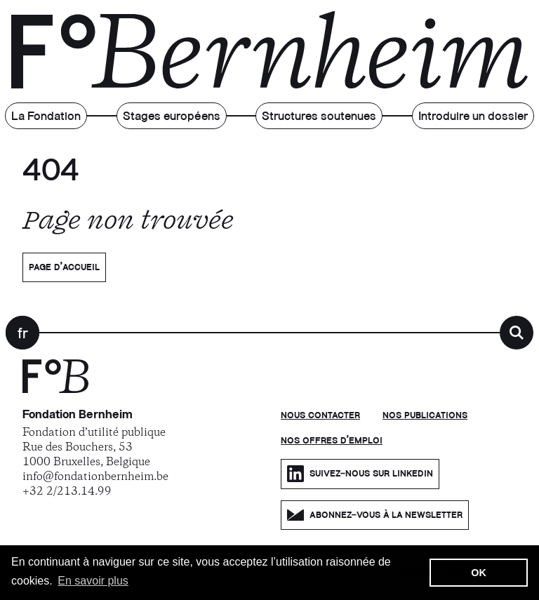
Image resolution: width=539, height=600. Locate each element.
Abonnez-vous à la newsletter (375, 515)
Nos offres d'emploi (331, 440)
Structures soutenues (319, 117)
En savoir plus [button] (93, 581)
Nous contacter (320, 415)
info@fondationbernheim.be (95, 476)
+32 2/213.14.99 (67, 491)
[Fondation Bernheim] (55, 390)
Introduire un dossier (473, 117)
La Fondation (46, 117)
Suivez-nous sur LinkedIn (360, 473)
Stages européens (171, 117)
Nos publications (424, 415)
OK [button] (478, 572)
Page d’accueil (64, 267)
